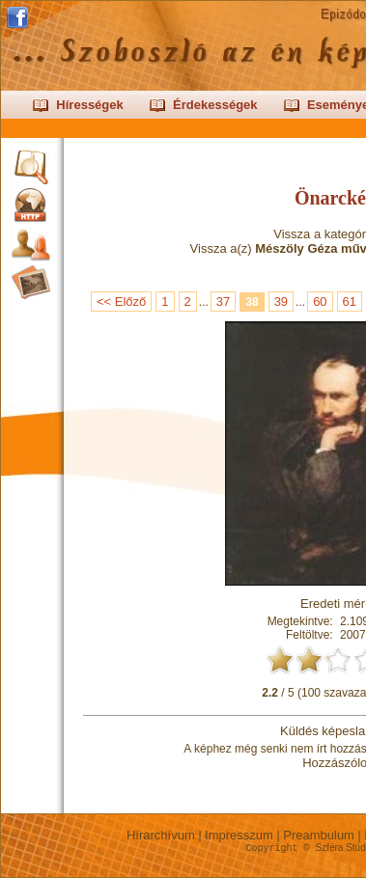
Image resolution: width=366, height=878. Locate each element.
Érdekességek (215, 104)
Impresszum (239, 835)
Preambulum (319, 835)
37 (223, 301)
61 (349, 301)
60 (319, 301)
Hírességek (89, 104)
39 (281, 301)
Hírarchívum (160, 835)
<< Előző (121, 301)
